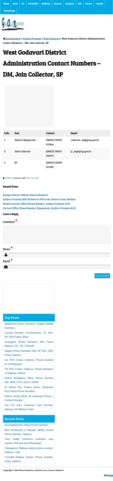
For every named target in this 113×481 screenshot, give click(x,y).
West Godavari (51, 38)
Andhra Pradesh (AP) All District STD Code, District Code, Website (39, 199)
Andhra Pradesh (32, 38)
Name (8, 252)
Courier (99, 3)
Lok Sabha (33, 3)
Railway (46, 3)
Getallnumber (13, 38)
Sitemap (108, 479)
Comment (10, 222)
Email (8, 264)
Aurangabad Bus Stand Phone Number (26, 428)
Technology (9, 10)
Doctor (88, 3)
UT (22, 3)
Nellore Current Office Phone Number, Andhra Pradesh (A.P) (36, 203)
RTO (80, 3)
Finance (58, 3)
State (15, 3)
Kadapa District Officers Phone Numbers (25, 195)
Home (6, 3)
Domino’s (69, 3)
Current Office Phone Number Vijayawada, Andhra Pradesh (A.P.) (39, 208)
